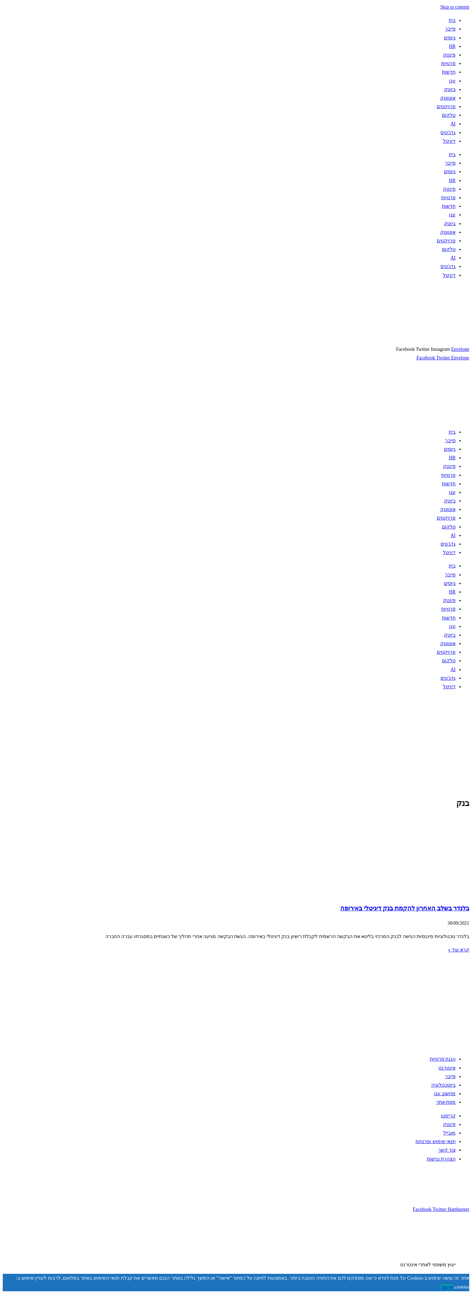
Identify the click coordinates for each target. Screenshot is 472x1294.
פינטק (449, 54)
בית (452, 20)
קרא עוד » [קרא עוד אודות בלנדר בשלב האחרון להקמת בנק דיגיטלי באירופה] (458, 949)
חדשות (449, 72)
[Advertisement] (264, 744)
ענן (452, 81)
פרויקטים (446, 106)
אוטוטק (448, 98)
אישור (446, 1287)
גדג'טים (448, 132)
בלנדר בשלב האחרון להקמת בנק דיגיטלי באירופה (404, 908)
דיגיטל (449, 141)
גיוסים (450, 37)
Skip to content (454, 7)
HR (452, 46)
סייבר (450, 28)
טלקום (449, 115)
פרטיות (448, 63)
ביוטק (450, 89)
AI (453, 123)
